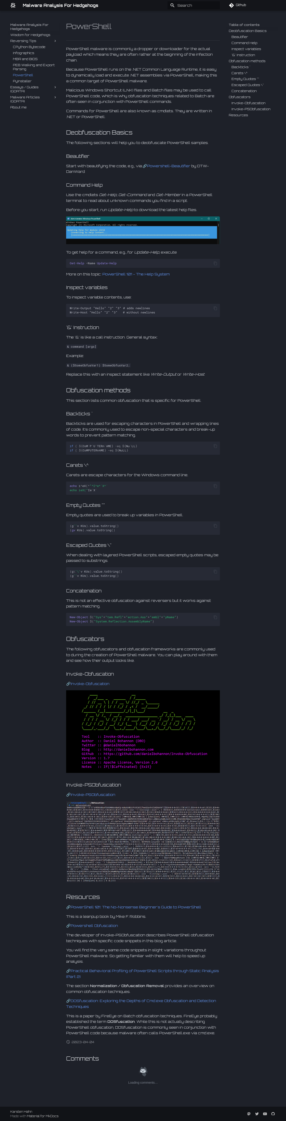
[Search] (194, 5)
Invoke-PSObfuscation (93, 794)
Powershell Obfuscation (94, 925)
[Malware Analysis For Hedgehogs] (12, 5)
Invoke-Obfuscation (90, 683)
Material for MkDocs (43, 1116)
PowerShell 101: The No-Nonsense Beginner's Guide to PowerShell (136, 907)
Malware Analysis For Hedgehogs (29, 27)
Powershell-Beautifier (168, 166)
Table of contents (244, 25)
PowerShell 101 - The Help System (136, 274)
